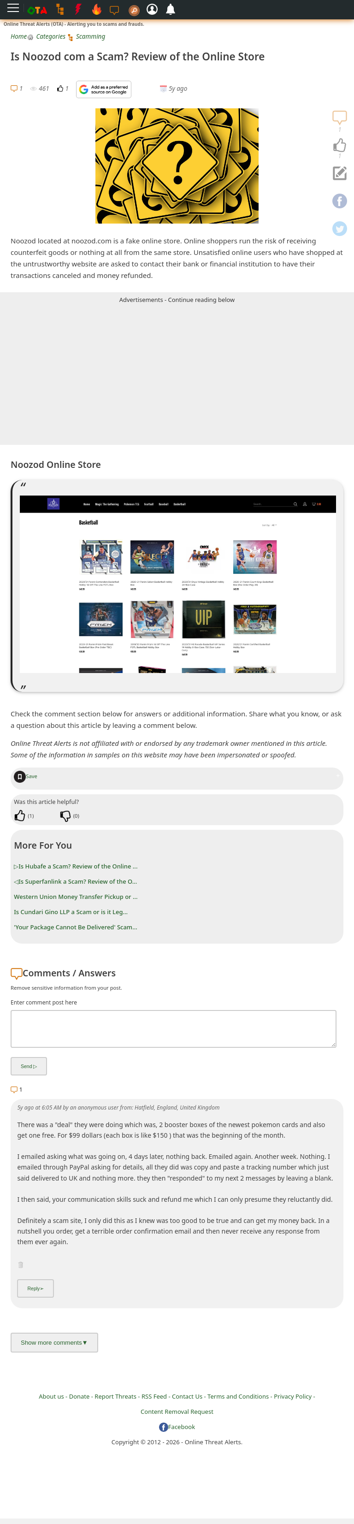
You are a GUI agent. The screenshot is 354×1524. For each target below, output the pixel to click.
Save (25, 776)
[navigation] (339, 145)
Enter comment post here (44, 1002)
